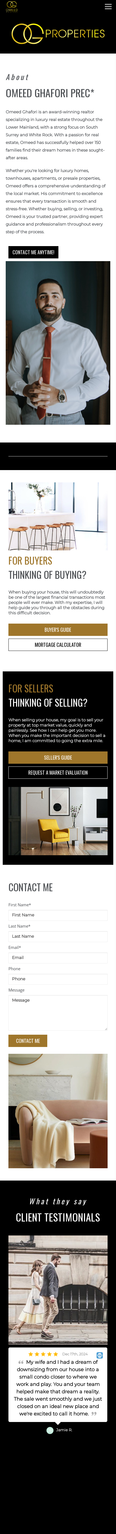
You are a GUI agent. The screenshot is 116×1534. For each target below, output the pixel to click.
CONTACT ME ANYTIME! (33, 252)
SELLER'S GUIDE (58, 757)
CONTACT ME (29, 1040)
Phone (14, 968)
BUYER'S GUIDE (58, 629)
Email (14, 947)
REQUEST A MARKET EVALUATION (58, 772)
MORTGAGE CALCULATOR (58, 644)
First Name (19, 904)
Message (16, 990)
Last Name (19, 926)
